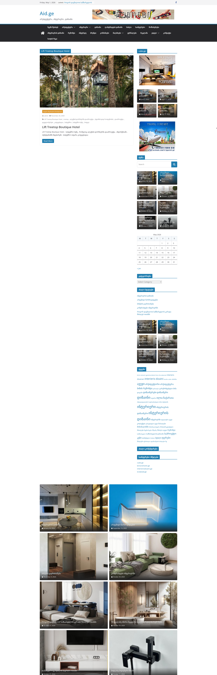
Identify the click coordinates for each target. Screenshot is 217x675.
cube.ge (140, 463)
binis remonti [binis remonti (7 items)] (141, 375)
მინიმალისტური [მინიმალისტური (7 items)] (154, 427)
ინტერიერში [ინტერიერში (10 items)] (156, 419)
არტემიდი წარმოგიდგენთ (167, 174)
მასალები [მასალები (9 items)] (162, 424)
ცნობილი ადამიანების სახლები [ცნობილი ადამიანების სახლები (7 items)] (154, 441)
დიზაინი (98, 27)
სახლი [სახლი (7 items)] (152, 438)
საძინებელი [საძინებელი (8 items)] (146, 438)
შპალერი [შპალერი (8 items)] (140, 441)
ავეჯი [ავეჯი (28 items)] (141, 384)
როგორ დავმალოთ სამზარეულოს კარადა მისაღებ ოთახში (78, 3)
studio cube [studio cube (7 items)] (167, 379)
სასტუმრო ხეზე (78, 122)
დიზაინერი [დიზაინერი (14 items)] (162, 392)
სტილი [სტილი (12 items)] (158, 438)
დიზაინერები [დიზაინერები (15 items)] (149, 392)
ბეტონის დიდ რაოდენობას (104, 119)
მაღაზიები (117, 33)
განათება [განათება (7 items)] (156, 389)
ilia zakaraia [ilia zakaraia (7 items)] (162, 375)
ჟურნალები (131, 33)
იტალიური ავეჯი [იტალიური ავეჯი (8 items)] (166, 420)
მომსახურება (154, 27)
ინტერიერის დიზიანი (144, 176)
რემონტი (71, 33)
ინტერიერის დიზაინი (55, 33)
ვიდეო (154, 33)
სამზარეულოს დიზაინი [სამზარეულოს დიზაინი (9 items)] (155, 434)
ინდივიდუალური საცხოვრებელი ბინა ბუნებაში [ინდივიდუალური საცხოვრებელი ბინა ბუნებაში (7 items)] (152, 402)
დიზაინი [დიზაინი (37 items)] (143, 397)
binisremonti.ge (143, 466)
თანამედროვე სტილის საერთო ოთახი (146, 220)
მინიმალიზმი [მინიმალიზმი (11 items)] (143, 427)
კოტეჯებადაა (58, 122)
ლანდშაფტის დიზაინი (113, 27)
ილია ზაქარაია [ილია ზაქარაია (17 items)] (165, 397)
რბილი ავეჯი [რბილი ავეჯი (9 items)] (162, 430)
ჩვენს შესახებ (52, 27)
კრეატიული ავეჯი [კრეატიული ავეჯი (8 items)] (152, 424)
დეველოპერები (47, 122)
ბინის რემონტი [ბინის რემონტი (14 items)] (144, 388)
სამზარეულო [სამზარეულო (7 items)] (141, 434)
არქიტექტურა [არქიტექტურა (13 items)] (167, 384)
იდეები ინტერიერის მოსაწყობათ (52, 111)
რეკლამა (144, 33)
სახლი (128, 27)
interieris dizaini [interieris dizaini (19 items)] (154, 378)
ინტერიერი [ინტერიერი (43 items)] (146, 406)
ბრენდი (93, 33)
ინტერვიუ (82, 33)
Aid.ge (47, 13)
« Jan (139, 268)
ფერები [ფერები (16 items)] (166, 437)
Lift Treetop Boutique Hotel (53, 119)
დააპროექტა (119, 119)
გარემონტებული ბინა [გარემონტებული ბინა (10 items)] (167, 388)
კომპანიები (104, 33)
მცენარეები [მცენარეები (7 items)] (148, 430)
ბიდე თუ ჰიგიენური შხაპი (167, 221)
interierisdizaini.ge (144, 469)
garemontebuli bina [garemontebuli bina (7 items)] (152, 375)
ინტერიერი (83, 27)
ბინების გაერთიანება (145, 191)
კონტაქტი (167, 33)
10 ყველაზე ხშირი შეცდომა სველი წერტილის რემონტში (167, 202)
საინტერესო (140, 27)
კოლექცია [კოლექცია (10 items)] (141, 423)
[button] (74, 27)
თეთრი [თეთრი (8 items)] (153, 398)
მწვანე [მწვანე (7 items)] (154, 430)
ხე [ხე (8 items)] (166, 441)
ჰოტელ (86, 122)
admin (46, 116)
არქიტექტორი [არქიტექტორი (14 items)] (152, 384)
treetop (66, 119)
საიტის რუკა (52, 39)
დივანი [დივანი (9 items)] (140, 392)
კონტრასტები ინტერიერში (166, 191)
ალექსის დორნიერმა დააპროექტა (82, 119)
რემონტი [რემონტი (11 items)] (171, 430)
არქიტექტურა (67, 27)
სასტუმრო (68, 122)
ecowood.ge (142, 472)
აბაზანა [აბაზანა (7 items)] (174, 379)
